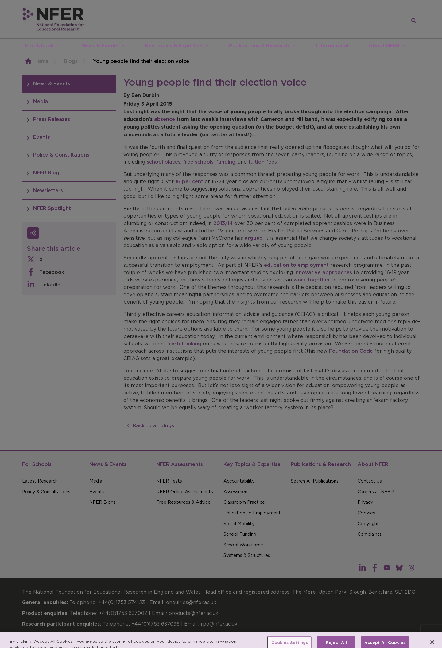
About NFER (384, 45)
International (332, 45)
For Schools (40, 45)
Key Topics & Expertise (173, 45)
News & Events (99, 45)
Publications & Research (259, 45)
